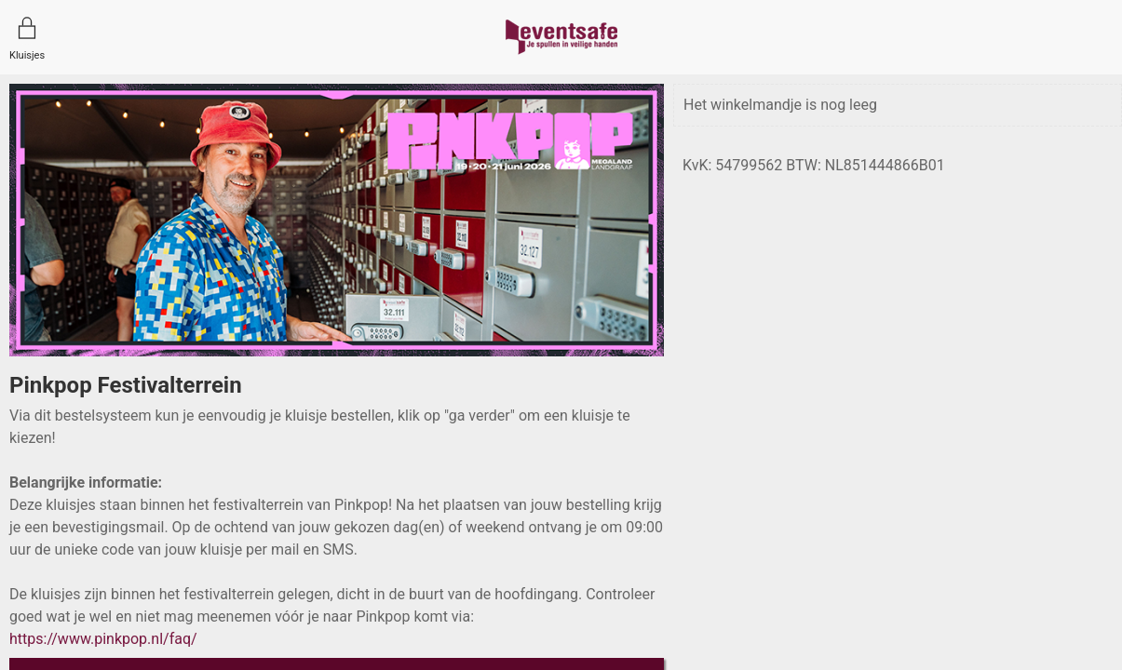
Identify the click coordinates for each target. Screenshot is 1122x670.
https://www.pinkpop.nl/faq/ (103, 639)
